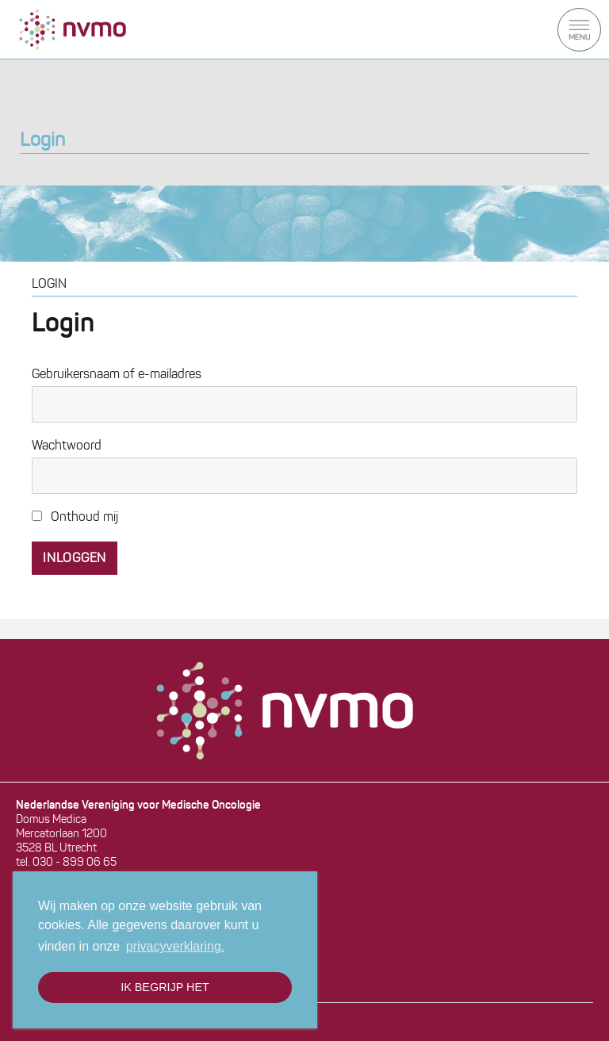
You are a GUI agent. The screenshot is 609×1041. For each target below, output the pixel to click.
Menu (579, 30)
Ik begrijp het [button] (165, 987)
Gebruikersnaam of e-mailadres (116, 375)
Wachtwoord (67, 446)
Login (42, 141)
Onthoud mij (75, 517)
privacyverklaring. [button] (175, 946)
